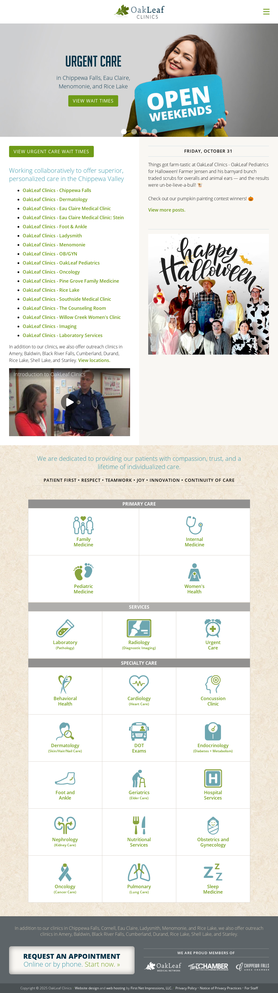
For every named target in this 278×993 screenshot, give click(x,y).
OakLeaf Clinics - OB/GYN (50, 254)
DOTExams (139, 738)
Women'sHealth (194, 579)
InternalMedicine (194, 532)
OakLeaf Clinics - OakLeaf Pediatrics (61, 263)
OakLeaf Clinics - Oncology (51, 272)
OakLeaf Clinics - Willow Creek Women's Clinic (72, 317)
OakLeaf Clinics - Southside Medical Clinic (67, 299)
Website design (87, 988)
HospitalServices (213, 785)
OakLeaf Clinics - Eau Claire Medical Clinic (67, 208)
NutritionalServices (139, 832)
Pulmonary (139, 879)
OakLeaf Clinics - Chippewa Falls (57, 190)
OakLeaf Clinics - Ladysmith (52, 236)
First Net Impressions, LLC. (151, 988)
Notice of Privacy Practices (220, 988)
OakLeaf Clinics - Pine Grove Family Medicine (71, 281)
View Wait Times (93, 101)
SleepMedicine (213, 879)
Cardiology (139, 691)
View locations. (94, 360)
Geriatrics (139, 785)
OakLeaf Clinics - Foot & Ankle (55, 226)
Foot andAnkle (65, 785)
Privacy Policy (186, 988)
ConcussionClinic (213, 691)
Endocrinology (213, 738)
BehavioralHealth (65, 691)
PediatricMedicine (83, 579)
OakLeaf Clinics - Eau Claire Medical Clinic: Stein (73, 217)
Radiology (139, 635)
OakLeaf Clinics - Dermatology (55, 199)
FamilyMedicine (83, 532)
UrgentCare (213, 635)
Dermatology (65, 738)
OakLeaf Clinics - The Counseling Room (64, 308)
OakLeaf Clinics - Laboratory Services (63, 335)
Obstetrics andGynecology (213, 832)
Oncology (65, 879)
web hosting (115, 988)
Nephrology (65, 832)
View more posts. (166, 210)
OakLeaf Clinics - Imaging (50, 326)
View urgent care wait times (51, 151)
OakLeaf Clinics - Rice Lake (51, 290)
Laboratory (65, 635)
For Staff (251, 988)
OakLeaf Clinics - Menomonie (54, 245)
